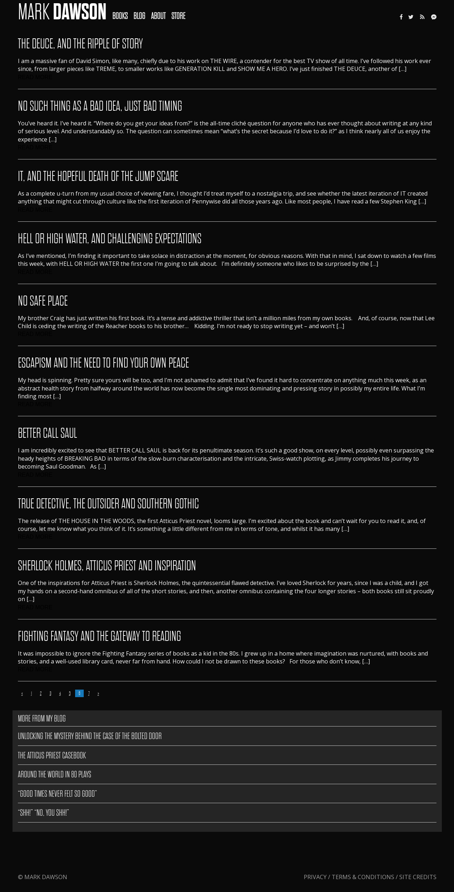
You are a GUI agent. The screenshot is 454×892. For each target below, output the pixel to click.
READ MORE (35, 77)
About (158, 16)
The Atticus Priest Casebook (52, 755)
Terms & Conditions (363, 877)
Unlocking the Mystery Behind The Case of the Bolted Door (90, 736)
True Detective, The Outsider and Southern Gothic (108, 504)
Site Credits (417, 877)
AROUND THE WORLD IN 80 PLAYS (54, 774)
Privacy (316, 877)
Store (178, 16)
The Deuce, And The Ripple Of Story (80, 44)
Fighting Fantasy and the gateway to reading (99, 636)
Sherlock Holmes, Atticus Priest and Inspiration (107, 565)
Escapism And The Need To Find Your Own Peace (103, 363)
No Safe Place (43, 301)
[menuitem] (122, 11)
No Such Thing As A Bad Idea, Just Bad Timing (100, 106)
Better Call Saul (47, 433)
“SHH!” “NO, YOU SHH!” (43, 812)
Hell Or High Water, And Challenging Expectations (109, 238)
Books (120, 16)
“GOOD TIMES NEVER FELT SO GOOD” (57, 794)
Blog (139, 16)
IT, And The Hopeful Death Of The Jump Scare (98, 176)
